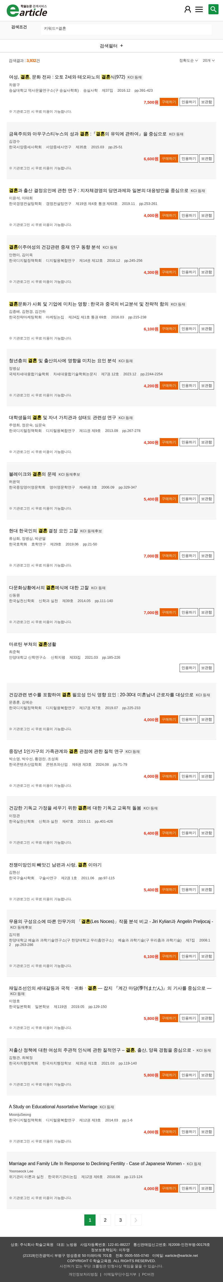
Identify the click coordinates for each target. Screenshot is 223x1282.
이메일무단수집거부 (120, 1274)
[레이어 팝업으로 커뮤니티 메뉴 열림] (199, 9)
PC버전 (148, 1274)
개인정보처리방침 (83, 1274)
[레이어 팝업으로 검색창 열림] (213, 9)
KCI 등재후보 (69, 474)
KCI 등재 (135, 77)
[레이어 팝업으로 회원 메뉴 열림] (188, 9)
